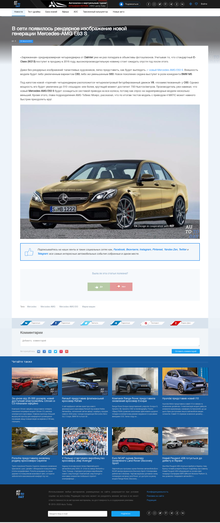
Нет (121, 287)
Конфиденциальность (157, 493)
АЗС (76, 12)
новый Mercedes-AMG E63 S (166, 70)
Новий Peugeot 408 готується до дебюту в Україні (182, 460)
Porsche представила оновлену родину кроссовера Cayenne (31, 460)
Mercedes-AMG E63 (68, 307)
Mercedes (31, 307)
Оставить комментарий (185, 352)
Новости (18, 12)
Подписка (125, 515)
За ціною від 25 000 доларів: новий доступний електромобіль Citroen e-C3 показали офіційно (34, 402)
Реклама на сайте (155, 497)
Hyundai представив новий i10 (180, 399)
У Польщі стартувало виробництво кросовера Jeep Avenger (83, 460)
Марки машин (88, 307)
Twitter (182, 250)
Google (66, 352)
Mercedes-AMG (48, 307)
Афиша (65, 12)
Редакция (151, 501)
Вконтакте (132, 250)
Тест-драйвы (34, 12)
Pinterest (157, 250)
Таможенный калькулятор (95, 12)
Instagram (145, 250)
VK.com (38, 352)
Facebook (119, 250)
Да (99, 287)
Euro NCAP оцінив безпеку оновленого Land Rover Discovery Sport (132, 461)
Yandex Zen (170, 250)
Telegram (42, 254)
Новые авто (118, 12)
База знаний (51, 12)
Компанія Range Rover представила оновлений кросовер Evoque (133, 400)
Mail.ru (50, 352)
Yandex (61, 352)
